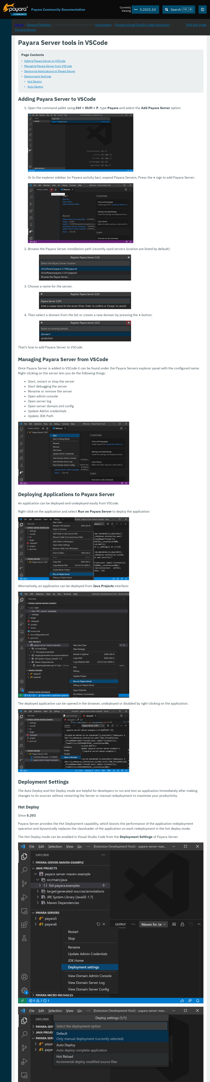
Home (73, 43)
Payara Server (126, 48)
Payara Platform (16, 41)
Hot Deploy (89, 82)
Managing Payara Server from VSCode (102, 66)
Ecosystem (158, 43)
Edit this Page (196, 43)
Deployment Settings (92, 76)
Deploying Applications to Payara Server (104, 71)
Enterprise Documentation (39, 1075)
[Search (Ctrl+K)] (178, 9)
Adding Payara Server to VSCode (99, 61)
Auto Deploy (90, 87)
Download (50, 1066)
